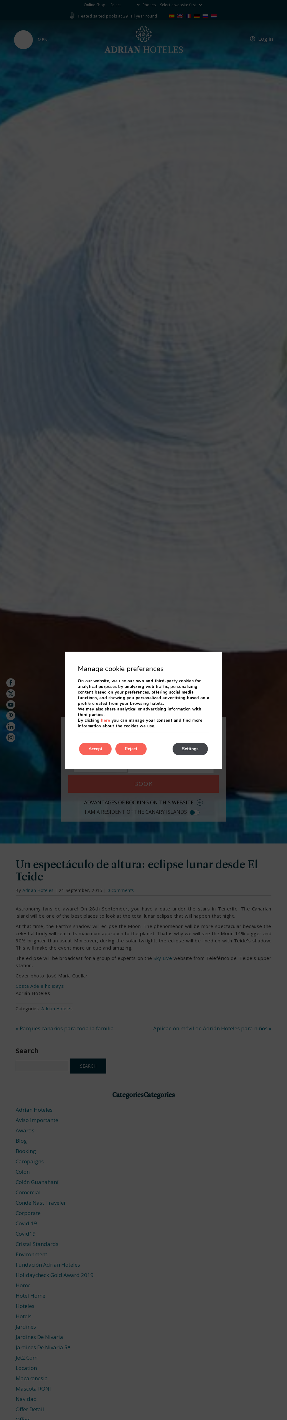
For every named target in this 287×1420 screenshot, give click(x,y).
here (105, 720)
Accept (95, 749)
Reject (131, 749)
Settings (190, 749)
